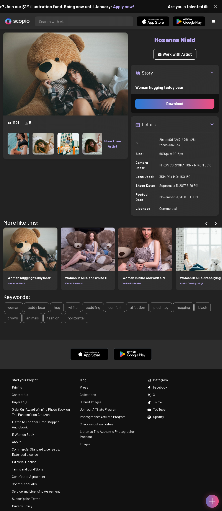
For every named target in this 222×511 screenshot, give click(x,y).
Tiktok (155, 402)
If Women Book (23, 434)
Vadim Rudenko (74, 283)
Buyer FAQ (19, 402)
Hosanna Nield (16, 283)
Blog (83, 380)
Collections (88, 394)
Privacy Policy (22, 506)
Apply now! (127, 6)
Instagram (157, 380)
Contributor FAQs (24, 484)
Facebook (157, 387)
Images (85, 444)
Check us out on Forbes (96, 424)
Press (84, 387)
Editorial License (24, 462)
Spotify (155, 417)
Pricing (17, 387)
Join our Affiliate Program (98, 409)
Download (174, 103)
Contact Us (20, 394)
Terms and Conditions (27, 469)
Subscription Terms (26, 498)
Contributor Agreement (28, 476)
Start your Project (25, 380)
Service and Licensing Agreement (36, 491)
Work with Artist (175, 54)
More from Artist (112, 143)
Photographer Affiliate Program (103, 417)
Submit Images (90, 402)
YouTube (156, 409)
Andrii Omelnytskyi (191, 283)
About (16, 442)
